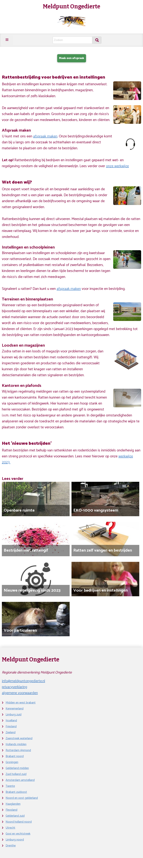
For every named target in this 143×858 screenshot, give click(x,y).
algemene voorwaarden (20, 693)
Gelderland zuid (15, 815)
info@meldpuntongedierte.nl (23, 681)
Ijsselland (11, 720)
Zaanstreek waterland (19, 738)
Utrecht (10, 827)
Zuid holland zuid (16, 774)
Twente (10, 786)
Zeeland (10, 732)
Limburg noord (15, 839)
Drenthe (11, 845)
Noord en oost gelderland (22, 797)
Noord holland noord (19, 821)
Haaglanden (13, 803)
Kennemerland (14, 708)
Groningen (12, 762)
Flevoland (11, 809)
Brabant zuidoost (16, 792)
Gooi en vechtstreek (18, 833)
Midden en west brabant (21, 702)
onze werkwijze (117, 166)
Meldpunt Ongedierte (71, 6)
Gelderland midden (17, 768)
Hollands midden (16, 744)
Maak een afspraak (71, 58)
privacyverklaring (14, 687)
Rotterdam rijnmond (18, 750)
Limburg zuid (13, 714)
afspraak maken (45, 136)
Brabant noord (15, 756)
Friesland (11, 726)
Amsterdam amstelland (20, 780)
